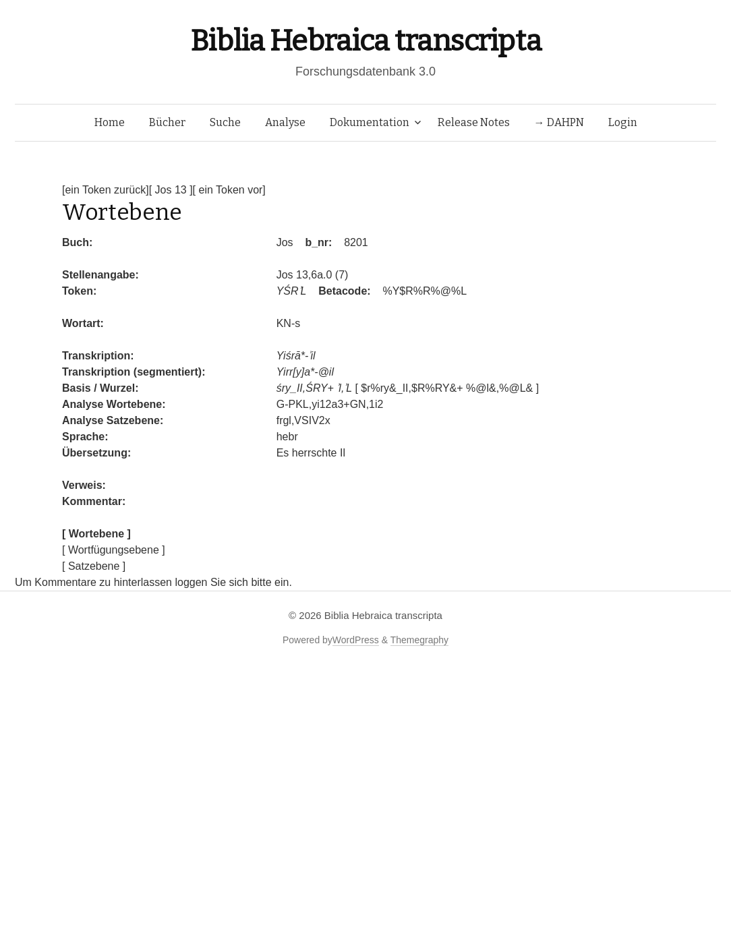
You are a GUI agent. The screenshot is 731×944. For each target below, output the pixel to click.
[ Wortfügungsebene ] (113, 550)
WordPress (355, 640)
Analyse (285, 122)
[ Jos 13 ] (171, 190)
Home (109, 122)
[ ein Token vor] (229, 190)
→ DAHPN (559, 122)
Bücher (167, 122)
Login (622, 122)
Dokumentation (369, 122)
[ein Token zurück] (105, 190)
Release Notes (474, 122)
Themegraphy (419, 640)
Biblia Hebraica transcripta (365, 41)
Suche (225, 122)
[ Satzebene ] (93, 566)
